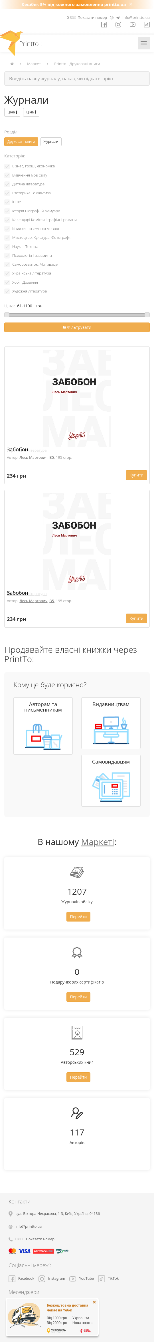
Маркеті (97, 842)
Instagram (51, 1278)
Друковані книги (21, 141)
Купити (136, 475)
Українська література (31, 273)
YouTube (81, 1278)
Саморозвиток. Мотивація (35, 264)
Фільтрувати (77, 327)
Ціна (12, 112)
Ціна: (9, 306)
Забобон (17, 449)
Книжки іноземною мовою (35, 228)
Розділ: (11, 132)
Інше (16, 201)
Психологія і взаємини (32, 255)
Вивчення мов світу (29, 175)
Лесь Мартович (33, 457)
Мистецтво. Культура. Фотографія (42, 237)
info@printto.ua (136, 17)
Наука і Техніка (25, 246)
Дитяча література (28, 184)
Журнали (51, 141)
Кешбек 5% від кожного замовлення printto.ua (74, 4)
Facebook (21, 1278)
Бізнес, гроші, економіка (33, 166)
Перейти (78, 916)
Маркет (34, 63)
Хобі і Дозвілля (25, 282)
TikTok (108, 1278)
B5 (51, 457)
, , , (57, 1213)
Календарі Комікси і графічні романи (44, 219)
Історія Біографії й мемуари (36, 210)
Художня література (29, 291)
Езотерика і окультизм (31, 192)
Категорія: (14, 156)
